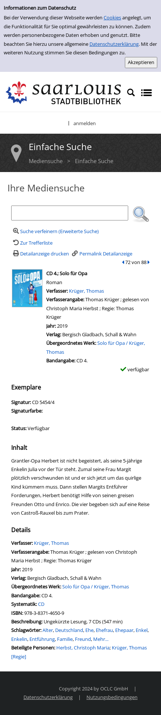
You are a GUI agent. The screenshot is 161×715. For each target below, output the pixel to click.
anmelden (84, 123)
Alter (47, 630)
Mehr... (100, 639)
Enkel (142, 630)
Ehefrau (104, 630)
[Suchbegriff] (69, 213)
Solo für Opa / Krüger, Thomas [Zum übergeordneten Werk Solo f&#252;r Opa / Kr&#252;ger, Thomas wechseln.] (95, 586)
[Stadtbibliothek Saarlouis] (63, 92)
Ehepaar (124, 630)
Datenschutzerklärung (114, 44)
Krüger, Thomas (86, 290)
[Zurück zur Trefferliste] (32, 242)
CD (41, 604)
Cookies (112, 17)
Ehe (89, 630)
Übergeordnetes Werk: (71, 343)
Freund (83, 639)
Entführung (42, 639)
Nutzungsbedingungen (112, 697)
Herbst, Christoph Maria (83, 647)
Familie (65, 639)
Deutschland (69, 630)
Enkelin (19, 639)
